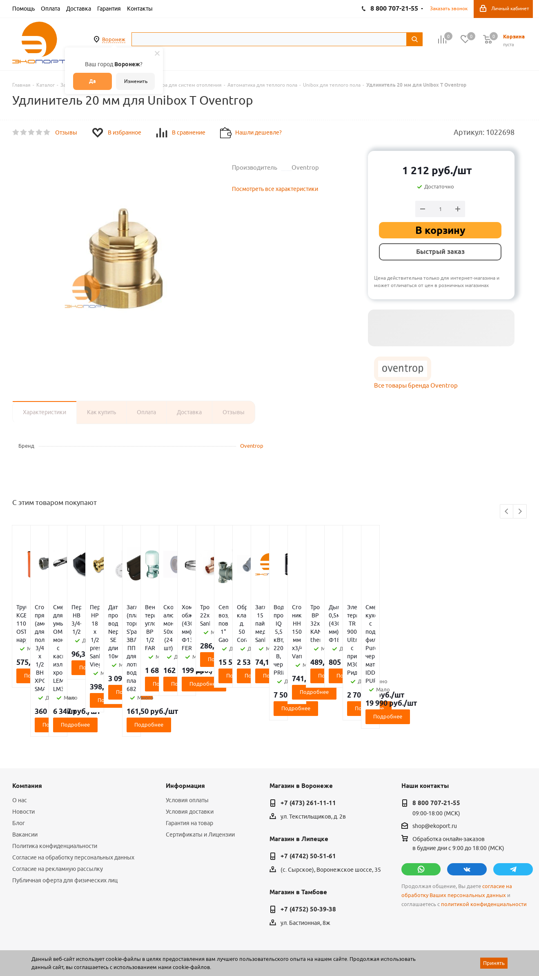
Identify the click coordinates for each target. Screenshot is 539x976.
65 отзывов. (114, 948)
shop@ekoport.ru (434, 777)
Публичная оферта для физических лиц (65, 831)
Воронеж (113, 39)
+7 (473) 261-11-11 (308, 754)
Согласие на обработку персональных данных (73, 808)
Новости (23, 762)
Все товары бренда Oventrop (416, 385)
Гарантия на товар (189, 774)
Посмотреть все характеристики (275, 189)
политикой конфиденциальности (484, 855)
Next (520, 512)
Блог (18, 774)
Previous (507, 512)
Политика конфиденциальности (54, 797)
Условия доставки (190, 762)
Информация (185, 736)
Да (92, 81)
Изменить (135, 81)
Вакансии (25, 785)
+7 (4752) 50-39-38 (308, 860)
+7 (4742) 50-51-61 (308, 807)
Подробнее (54, 651)
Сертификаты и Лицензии (200, 785)
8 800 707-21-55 (436, 754)
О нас (19, 751)
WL (69, 939)
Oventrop (251, 445)
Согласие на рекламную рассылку (57, 820)
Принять (494, 963)
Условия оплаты (187, 751)
